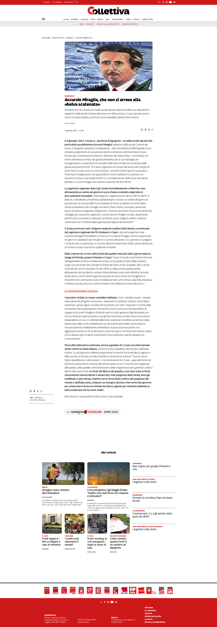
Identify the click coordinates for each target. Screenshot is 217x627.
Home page (46, 38)
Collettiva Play (147, 19)
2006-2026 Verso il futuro (144, 479)
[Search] (77, 2)
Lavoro (66, 19)
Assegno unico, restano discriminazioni (55, 491)
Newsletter (68, 2)
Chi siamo (149, 607)
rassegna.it (69, 38)
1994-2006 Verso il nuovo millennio (147, 526)
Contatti (46, 2)
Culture (128, 19)
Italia (107, 19)
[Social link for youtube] (170, 2)
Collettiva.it (50, 615)
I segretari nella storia (144, 481)
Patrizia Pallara (70, 549)
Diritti (93, 19)
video (81, 24)
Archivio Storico (58, 38)
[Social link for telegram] (174, 2)
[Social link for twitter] (160, 2)
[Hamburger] (43, 19)
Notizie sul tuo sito (153, 616)
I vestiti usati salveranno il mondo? (72, 541)
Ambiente (74, 19)
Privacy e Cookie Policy (155, 622)
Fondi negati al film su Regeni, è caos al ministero (51, 541)
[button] (142, 130)
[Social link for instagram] (167, 2)
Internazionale (117, 19)
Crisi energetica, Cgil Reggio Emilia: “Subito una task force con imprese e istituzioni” (107, 493)
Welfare (100, 19)
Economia (84, 19)
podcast (90, 24)
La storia (149, 619)
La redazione (57, 2)
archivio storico (129, 24)
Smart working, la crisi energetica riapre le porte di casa (97, 543)
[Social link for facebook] (163, 2)
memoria (38, 398)
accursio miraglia (38, 400)
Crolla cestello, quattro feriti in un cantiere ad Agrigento (118, 543)
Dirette (136, 19)
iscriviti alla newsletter (108, 24)
